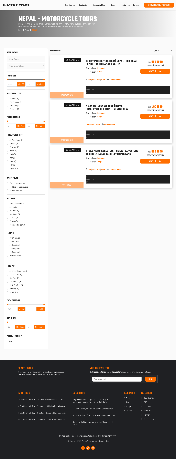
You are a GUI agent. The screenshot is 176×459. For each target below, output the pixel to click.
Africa (128, 398)
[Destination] (26, 59)
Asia (89, 80)
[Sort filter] (162, 50)
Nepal (103, 80)
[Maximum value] (31, 84)
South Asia (96, 80)
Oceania (129, 410)
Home (20, 30)
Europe (128, 406)
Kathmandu (101, 68)
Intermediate (67, 94)
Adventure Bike (115, 80)
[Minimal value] (26, 79)
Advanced (66, 184)
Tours (27, 30)
